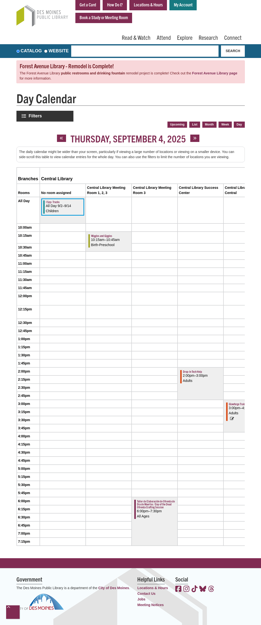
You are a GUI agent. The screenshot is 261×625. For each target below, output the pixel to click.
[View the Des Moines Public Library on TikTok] (195, 589)
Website (59, 51)
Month (209, 124)
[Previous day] (61, 138)
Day (239, 124)
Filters (36, 115)
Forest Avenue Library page (214, 73)
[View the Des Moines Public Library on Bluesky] (202, 589)
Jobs (141, 599)
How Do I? (115, 4)
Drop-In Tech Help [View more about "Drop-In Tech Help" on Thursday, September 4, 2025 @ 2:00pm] (192, 371)
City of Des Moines (113, 588)
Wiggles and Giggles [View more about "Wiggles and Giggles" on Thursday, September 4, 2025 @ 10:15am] (101, 235)
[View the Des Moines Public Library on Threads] (211, 589)
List (194, 124)
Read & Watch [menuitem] (136, 37)
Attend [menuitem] (164, 37)
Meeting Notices (150, 605)
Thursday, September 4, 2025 (128, 138)
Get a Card (88, 4)
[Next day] (194, 138)
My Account (183, 4)
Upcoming (177, 124)
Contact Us (146, 594)
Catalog (31, 51)
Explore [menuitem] (184, 37)
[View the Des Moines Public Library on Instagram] (186, 589)
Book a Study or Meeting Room (104, 17)
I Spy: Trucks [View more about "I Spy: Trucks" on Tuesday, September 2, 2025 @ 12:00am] (53, 202)
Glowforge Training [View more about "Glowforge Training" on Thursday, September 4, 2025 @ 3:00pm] (238, 404)
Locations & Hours (148, 4)
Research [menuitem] (208, 37)
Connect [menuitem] (233, 37)
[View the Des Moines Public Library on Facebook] (178, 589)
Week (225, 124)
